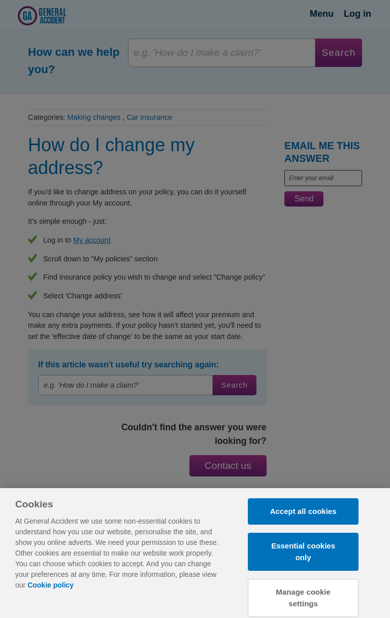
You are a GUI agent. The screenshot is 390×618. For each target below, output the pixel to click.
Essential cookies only (303, 556)
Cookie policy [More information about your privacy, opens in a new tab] (50, 590)
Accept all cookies (303, 515)
